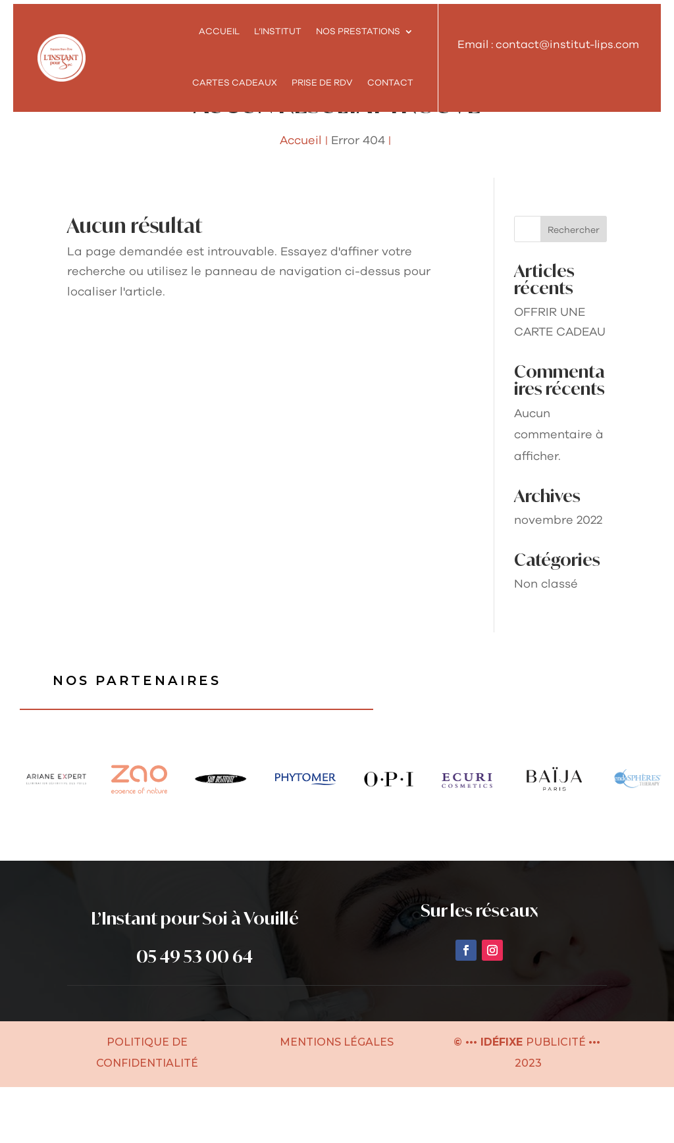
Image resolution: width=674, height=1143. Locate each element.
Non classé (546, 640)
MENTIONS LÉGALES (337, 1098)
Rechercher (574, 285)
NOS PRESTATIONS (358, 31)
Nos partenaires (139, 736)
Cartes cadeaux (234, 83)
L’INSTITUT (277, 31)
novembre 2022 (558, 576)
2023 (527, 1119)
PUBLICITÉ (557, 1098)
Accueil (219, 31)
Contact (390, 83)
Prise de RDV (322, 83)
